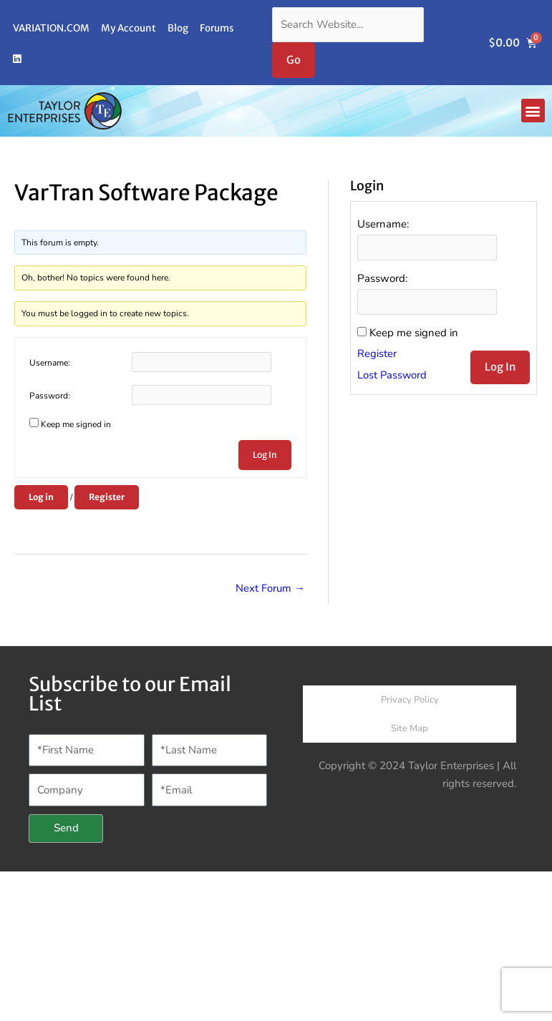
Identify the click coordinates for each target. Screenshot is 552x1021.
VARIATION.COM (51, 28)
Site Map (409, 729)
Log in (41, 497)
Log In (265, 454)
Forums (216, 28)
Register (107, 497)
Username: (49, 362)
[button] (533, 110)
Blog (178, 28)
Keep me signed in (76, 424)
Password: (49, 395)
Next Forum (270, 588)
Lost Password (392, 376)
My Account (128, 28)
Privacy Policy (410, 700)
